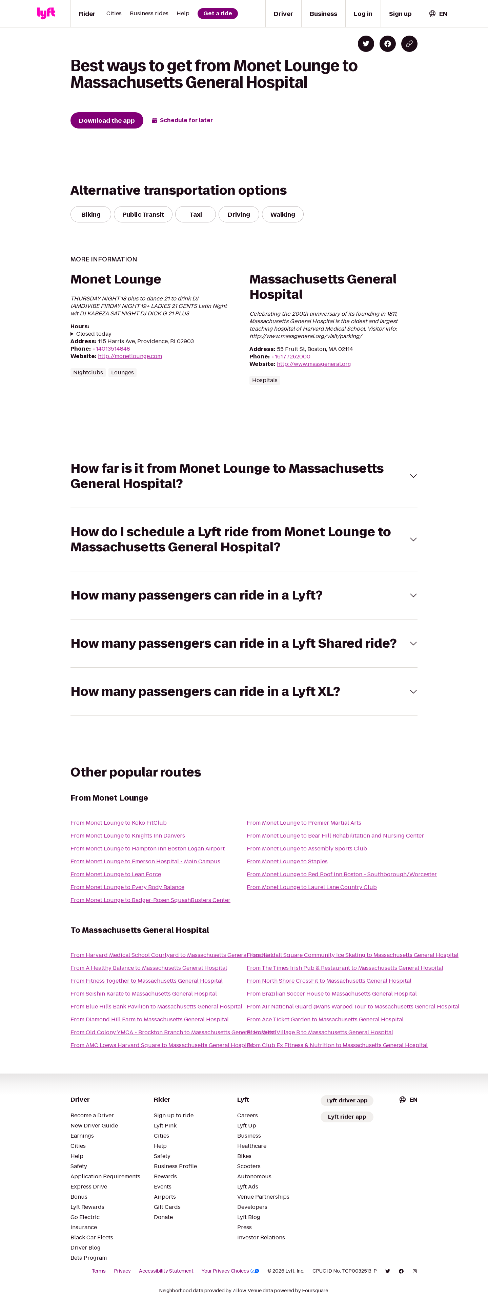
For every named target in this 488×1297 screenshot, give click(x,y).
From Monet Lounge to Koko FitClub (118, 823)
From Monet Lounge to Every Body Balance (127, 887)
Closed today (93, 334)
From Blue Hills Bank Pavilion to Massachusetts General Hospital (156, 1006)
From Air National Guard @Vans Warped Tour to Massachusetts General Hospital (353, 1006)
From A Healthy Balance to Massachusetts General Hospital (148, 968)
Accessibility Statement (166, 1270)
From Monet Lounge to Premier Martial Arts (304, 823)
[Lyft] (46, 13)
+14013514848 (111, 349)
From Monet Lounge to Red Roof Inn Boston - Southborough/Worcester (342, 874)
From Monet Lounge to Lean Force (115, 874)
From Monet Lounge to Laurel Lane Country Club (312, 887)
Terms (99, 1270)
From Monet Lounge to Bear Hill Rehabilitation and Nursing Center (335, 836)
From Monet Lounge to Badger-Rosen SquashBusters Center (150, 900)
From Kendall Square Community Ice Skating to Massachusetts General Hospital (353, 955)
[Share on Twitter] (366, 44)
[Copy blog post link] (409, 44)
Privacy (122, 1270)
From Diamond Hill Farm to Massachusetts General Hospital (149, 1019)
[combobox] (437, 13)
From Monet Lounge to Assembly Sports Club (307, 848)
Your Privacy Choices (230, 1270)
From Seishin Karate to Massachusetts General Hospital (143, 994)
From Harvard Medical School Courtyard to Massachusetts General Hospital (171, 955)
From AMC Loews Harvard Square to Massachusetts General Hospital (161, 1045)
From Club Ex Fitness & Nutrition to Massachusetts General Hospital (337, 1045)
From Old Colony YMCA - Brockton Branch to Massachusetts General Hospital (173, 1032)
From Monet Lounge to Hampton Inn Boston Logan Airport (147, 848)
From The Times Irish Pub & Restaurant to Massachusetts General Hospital (345, 968)
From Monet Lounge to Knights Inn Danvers (127, 836)
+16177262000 (290, 356)
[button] (244, 476)
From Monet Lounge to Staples (287, 861)
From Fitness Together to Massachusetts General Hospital (146, 981)
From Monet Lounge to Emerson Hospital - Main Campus (145, 861)
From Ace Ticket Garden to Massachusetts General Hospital (325, 1019)
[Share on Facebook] (388, 44)
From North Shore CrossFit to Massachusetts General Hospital (329, 981)
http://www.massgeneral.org (314, 364)
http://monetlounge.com (130, 356)
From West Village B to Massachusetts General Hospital (320, 1032)
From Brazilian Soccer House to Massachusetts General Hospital (332, 994)
